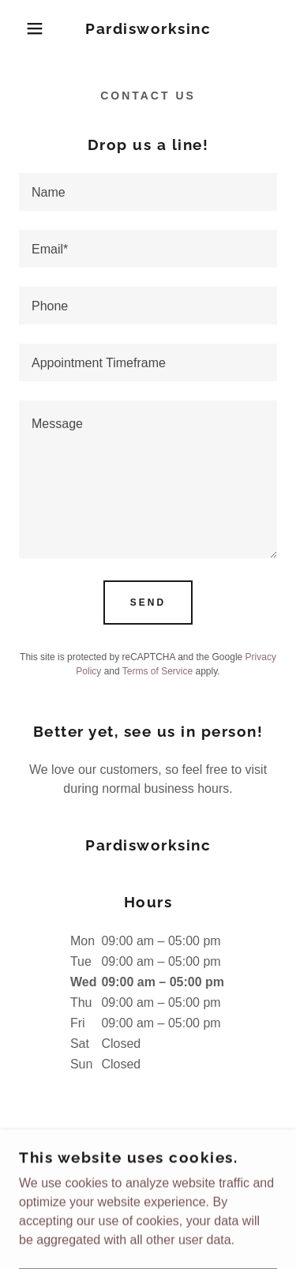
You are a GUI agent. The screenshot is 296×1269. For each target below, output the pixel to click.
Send (148, 602)
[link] (148, 29)
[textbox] (148, 192)
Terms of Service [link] (157, 671)
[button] (23, 28)
